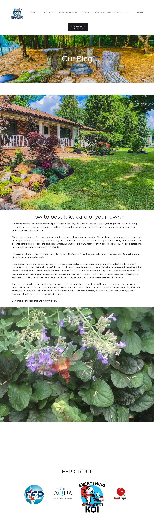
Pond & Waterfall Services (108, 12)
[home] (17, 13)
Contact (140, 12)
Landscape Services (67, 12)
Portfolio (34, 12)
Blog (128, 12)
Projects (48, 12)
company (86, 12)
